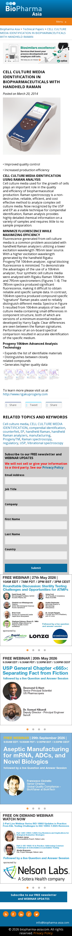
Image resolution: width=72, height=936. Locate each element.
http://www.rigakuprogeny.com (25, 394)
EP (22, 431)
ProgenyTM (11, 439)
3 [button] (39, 652)
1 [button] (27, 652)
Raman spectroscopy (37, 439)
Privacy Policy (52, 467)
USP (23, 443)
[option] (36, 53)
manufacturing (39, 435)
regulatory (10, 443)
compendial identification (47, 428)
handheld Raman (38, 431)
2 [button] (33, 652)
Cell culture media (15, 424)
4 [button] (45, 652)
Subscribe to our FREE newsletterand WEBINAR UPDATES (33, 897)
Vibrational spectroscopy (45, 443)
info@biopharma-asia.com (52, 922)
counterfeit (11, 431)
